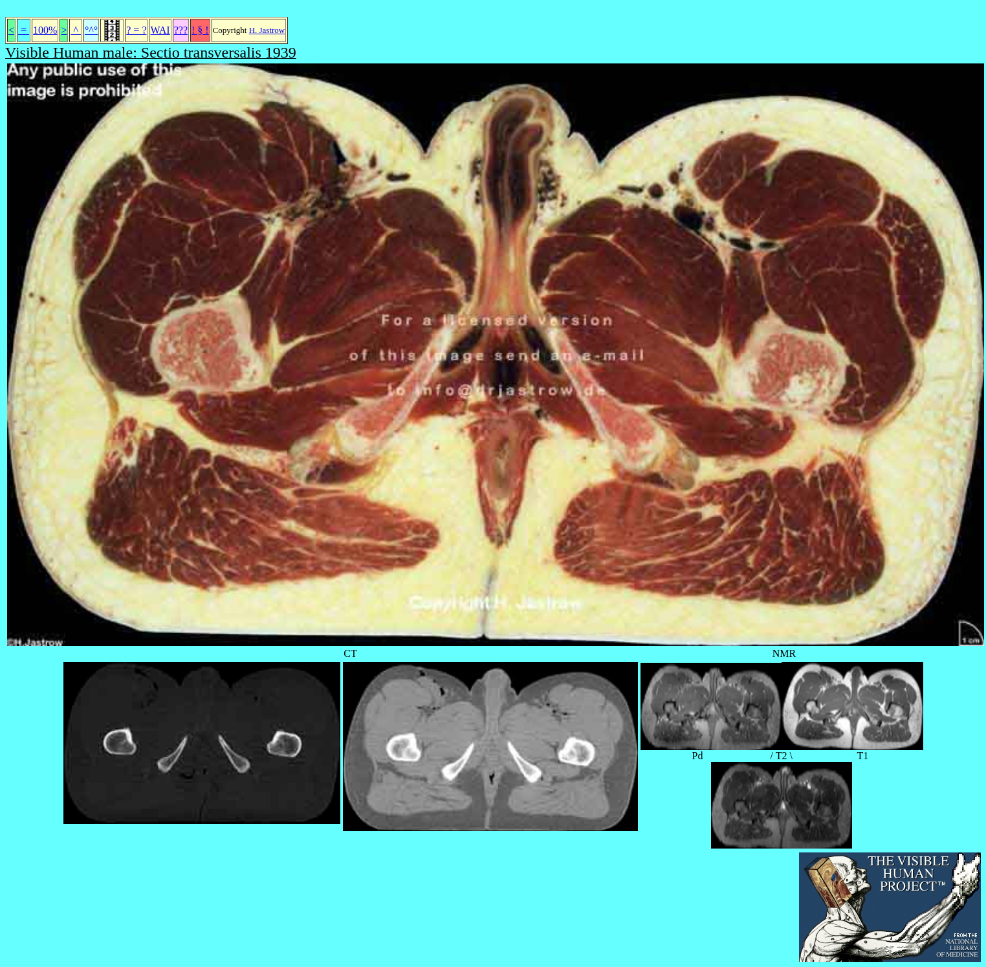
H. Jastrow (267, 30)
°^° (91, 30)
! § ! (200, 30)
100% (45, 30)
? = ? (136, 30)
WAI (160, 30)
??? (181, 30)
